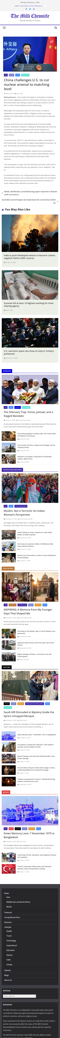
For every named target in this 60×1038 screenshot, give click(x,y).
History (7, 703)
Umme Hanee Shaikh (26, 519)
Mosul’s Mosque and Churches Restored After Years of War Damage (36, 757)
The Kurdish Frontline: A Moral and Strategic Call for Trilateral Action (36, 446)
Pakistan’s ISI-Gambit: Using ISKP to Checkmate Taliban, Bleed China (34, 458)
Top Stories (25, 75)
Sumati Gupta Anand (25, 618)
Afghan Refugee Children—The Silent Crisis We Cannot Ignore (34, 655)
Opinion (17, 407)
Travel (9, 936)
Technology (11, 940)
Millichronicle (10, 93)
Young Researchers (20, 506)
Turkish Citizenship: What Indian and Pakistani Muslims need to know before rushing (34, 867)
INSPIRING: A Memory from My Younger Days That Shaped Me (28, 611)
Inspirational (22, 605)
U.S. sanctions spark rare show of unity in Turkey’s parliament (29, 352)
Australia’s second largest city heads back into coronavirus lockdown (30, 201)
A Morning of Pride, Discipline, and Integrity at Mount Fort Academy (36, 856)
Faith (8, 960)
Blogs (11, 828)
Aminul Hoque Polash (24, 420)
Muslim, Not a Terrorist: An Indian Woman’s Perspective (24, 512)
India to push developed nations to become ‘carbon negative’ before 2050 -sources (29, 257)
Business (8, 922)
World (8, 907)
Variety (9, 964)
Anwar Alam (22, 841)
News (17, 75)
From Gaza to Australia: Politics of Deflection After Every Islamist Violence (35, 545)
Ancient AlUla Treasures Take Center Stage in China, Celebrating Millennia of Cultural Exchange (36, 769)
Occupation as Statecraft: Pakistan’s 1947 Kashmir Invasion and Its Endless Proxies (35, 746)
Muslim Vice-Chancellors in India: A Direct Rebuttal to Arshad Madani (36, 556)
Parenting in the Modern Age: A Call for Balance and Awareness (36, 632)
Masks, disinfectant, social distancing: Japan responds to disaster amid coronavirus (29, 193)
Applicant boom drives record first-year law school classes (35, 644)
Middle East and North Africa (34, 703)
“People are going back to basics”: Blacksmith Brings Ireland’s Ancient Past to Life (36, 780)
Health (9, 931)
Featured (8, 912)
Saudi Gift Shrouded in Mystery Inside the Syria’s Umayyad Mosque (29, 714)
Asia (6, 75)
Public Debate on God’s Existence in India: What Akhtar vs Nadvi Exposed (34, 533)
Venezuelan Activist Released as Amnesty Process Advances (31, 7)
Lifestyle (38, 605)
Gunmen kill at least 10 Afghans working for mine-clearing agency (29, 304)
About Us (8, 980)
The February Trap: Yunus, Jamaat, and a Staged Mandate (28, 414)
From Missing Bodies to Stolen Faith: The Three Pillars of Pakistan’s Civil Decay (36, 435)
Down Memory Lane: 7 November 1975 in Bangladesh (36, 735)
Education (12, 605)
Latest (11, 75)
